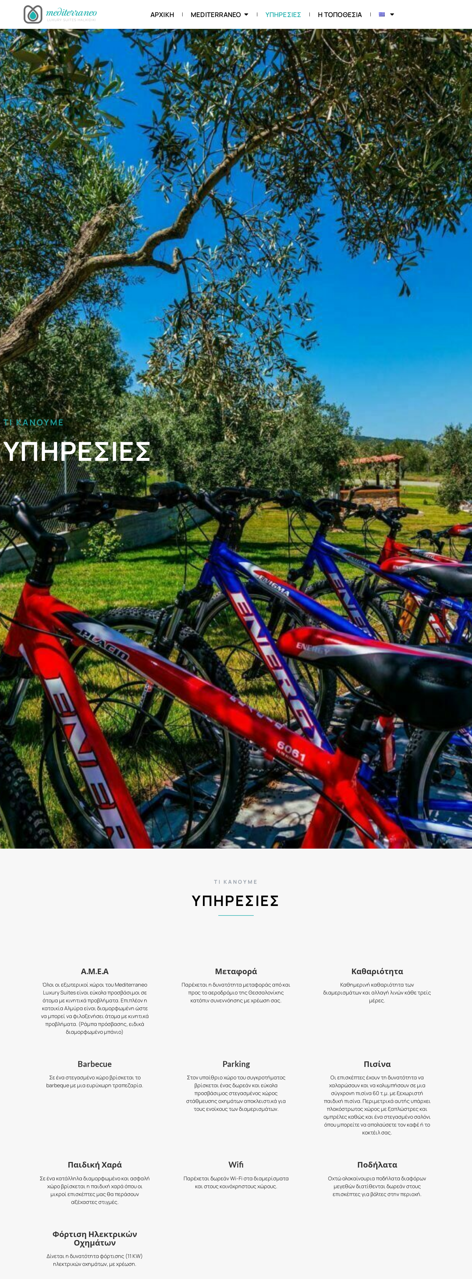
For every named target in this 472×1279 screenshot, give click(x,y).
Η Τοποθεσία (340, 14)
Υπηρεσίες (284, 14)
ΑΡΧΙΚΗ (162, 14)
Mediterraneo (220, 14)
